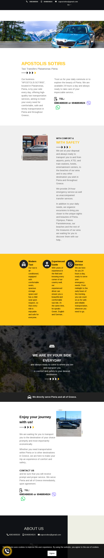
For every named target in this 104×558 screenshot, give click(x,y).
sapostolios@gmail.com (68, 2)
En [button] (69, 5)
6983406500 (33, 2)
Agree (52, 553)
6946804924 (48, 2)
